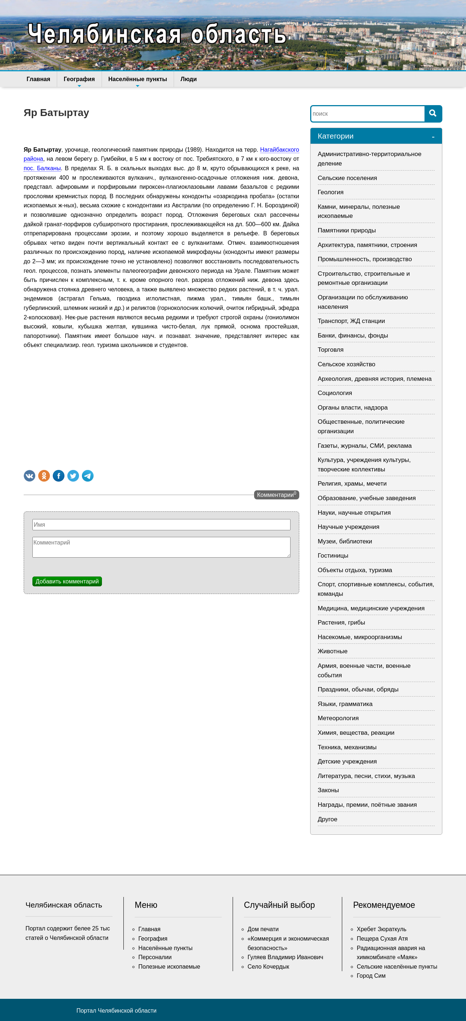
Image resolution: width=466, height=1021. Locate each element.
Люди (189, 79)
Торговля (331, 349)
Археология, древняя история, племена (375, 378)
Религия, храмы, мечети (352, 483)
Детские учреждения (347, 761)
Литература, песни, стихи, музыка (366, 776)
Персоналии (154, 957)
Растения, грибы (341, 622)
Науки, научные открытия (354, 512)
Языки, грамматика (345, 704)
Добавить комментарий (67, 581)
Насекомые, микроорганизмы (360, 637)
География (79, 81)
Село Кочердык (268, 967)
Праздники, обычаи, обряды (358, 689)
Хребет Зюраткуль (381, 929)
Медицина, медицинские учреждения (371, 608)
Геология (331, 192)
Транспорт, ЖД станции (351, 321)
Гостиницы (333, 555)
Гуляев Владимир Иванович (285, 957)
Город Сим (371, 976)
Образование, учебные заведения (367, 498)
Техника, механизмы (347, 747)
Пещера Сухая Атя (382, 939)
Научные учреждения (349, 526)
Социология (335, 393)
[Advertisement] (161, 408)
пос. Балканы (42, 168)
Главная (38, 79)
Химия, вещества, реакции (356, 732)
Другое (327, 819)
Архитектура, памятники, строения (367, 245)
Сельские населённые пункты (397, 967)
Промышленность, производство (365, 259)
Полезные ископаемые (169, 967)
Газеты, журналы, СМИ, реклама (365, 445)
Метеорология (338, 718)
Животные (333, 651)
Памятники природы (347, 230)
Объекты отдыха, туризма (355, 570)
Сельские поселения (347, 178)
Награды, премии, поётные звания (367, 804)
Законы (328, 790)
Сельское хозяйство (346, 364)
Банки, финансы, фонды (353, 335)
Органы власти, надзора (353, 407)
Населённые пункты (137, 81)
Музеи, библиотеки (345, 541)
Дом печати (263, 929)
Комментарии (276, 494)
